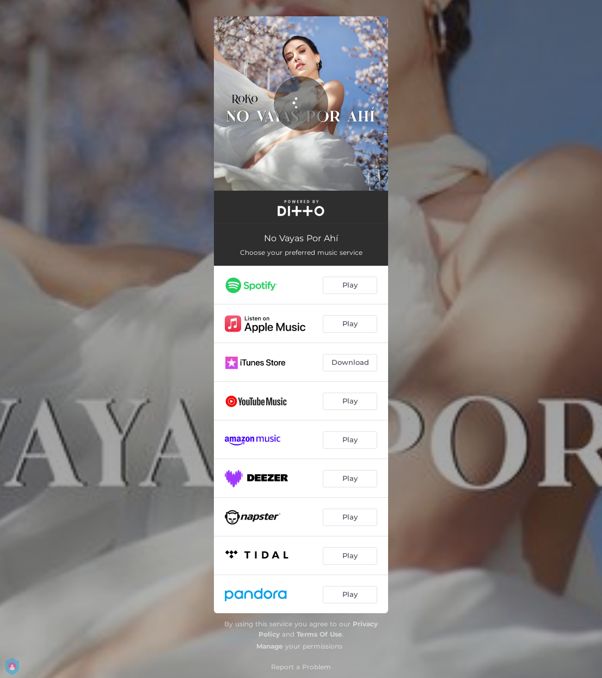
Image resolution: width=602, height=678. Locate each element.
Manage (269, 646)
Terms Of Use (319, 634)
